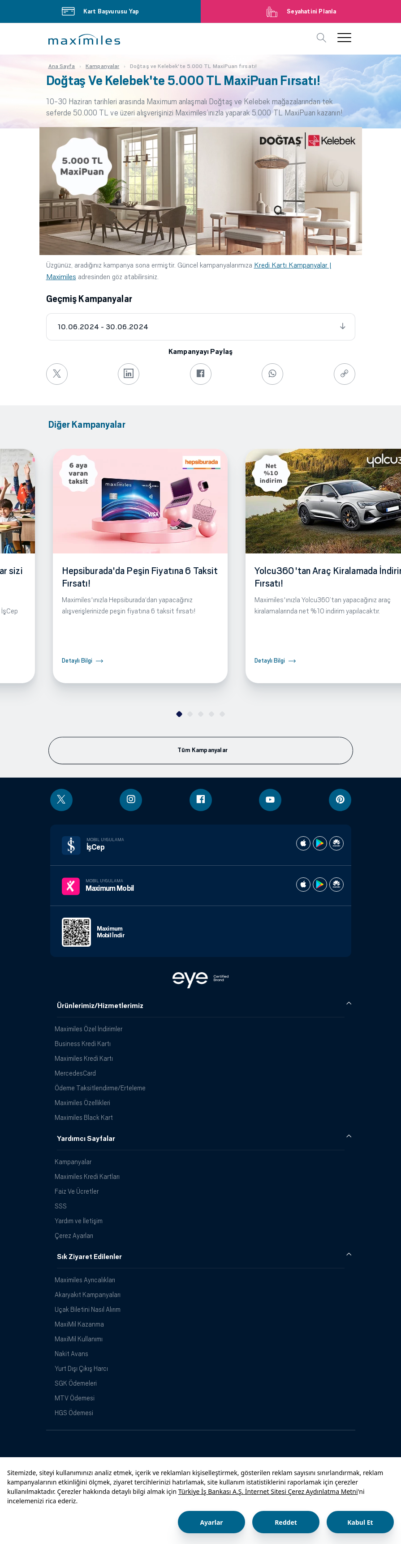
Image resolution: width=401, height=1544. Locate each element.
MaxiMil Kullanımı (79, 1339)
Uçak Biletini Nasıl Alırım (88, 1309)
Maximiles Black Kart (84, 1117)
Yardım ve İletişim (79, 1221)
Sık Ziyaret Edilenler (89, 1257)
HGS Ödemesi (74, 1412)
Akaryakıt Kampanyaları (88, 1294)
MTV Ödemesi (75, 1398)
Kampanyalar (73, 1161)
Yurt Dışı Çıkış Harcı (81, 1368)
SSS (61, 1206)
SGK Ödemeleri (76, 1383)
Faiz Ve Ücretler (77, 1191)
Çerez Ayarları (74, 1235)
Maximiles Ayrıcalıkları (85, 1280)
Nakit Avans (71, 1353)
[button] (84, 39)
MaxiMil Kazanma (79, 1324)
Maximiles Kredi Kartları (87, 1176)
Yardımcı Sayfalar (86, 1139)
